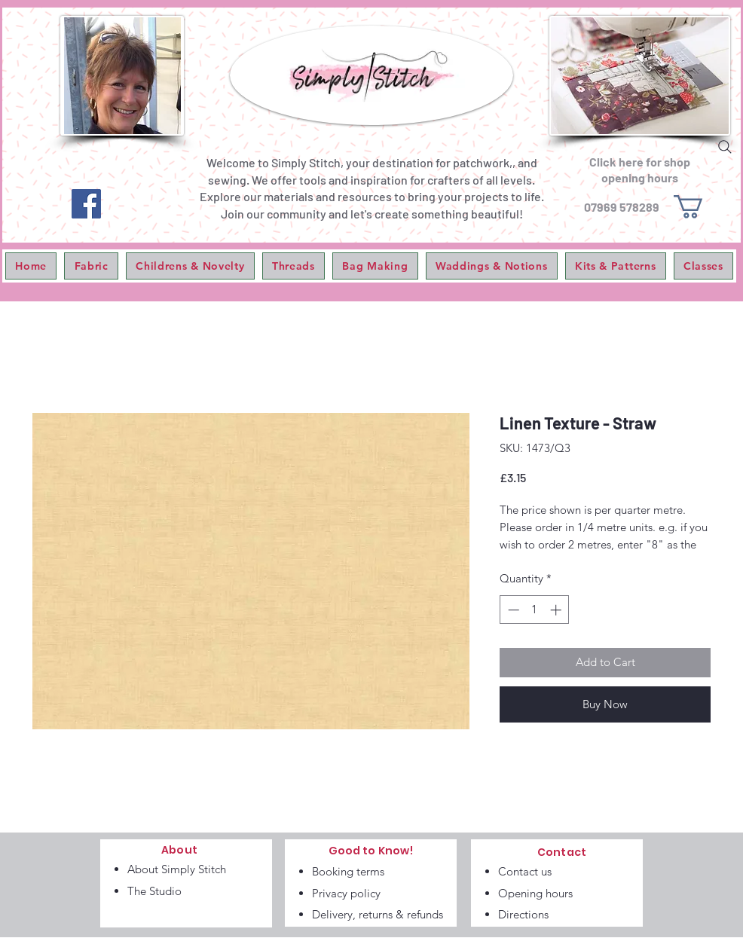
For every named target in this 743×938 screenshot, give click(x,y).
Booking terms (348, 871)
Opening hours (535, 893)
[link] (702, 206)
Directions (523, 914)
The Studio (154, 891)
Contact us (525, 871)
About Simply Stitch (176, 869)
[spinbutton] (534, 610)
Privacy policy (346, 893)
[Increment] (557, 610)
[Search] (725, 147)
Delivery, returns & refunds (377, 914)
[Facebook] (86, 203)
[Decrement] (512, 610)
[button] (91, 266)
